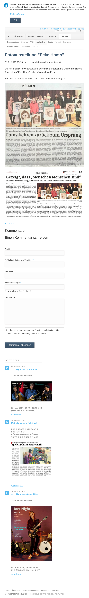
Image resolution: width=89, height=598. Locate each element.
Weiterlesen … (17, 415)
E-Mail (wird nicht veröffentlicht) (19, 260)
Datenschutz (69, 29)
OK (15, 20)
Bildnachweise (13, 46)
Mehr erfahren (17, 14)
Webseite (9, 271)
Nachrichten (41, 42)
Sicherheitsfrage (13, 282)
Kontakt (44, 29)
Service (65, 36)
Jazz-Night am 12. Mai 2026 (24, 369)
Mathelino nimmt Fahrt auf (24, 423)
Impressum (56, 29)
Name (9, 248)
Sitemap (24, 42)
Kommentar (10, 297)
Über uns (18, 36)
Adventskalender (35, 36)
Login (50, 42)
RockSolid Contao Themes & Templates (47, 594)
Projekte (52, 36)
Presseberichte (13, 42)
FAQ (32, 42)
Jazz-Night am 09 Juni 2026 (24, 494)
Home (8, 36)
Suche (81, 29)
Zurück (10, 223)
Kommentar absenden (19, 345)
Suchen (80, 30)
